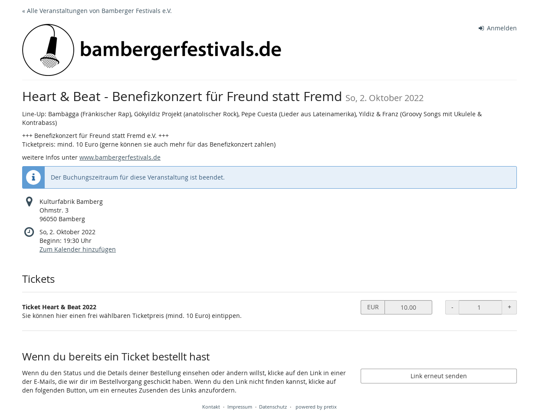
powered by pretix (316, 406)
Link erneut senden (439, 376)
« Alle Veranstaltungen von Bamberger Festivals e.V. (97, 11)
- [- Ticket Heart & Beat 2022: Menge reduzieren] (452, 307)
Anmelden (498, 28)
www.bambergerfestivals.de (120, 157)
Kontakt (211, 406)
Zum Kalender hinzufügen (77, 249)
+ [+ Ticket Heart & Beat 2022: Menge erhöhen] (509, 307)
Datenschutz (273, 406)
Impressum (239, 406)
